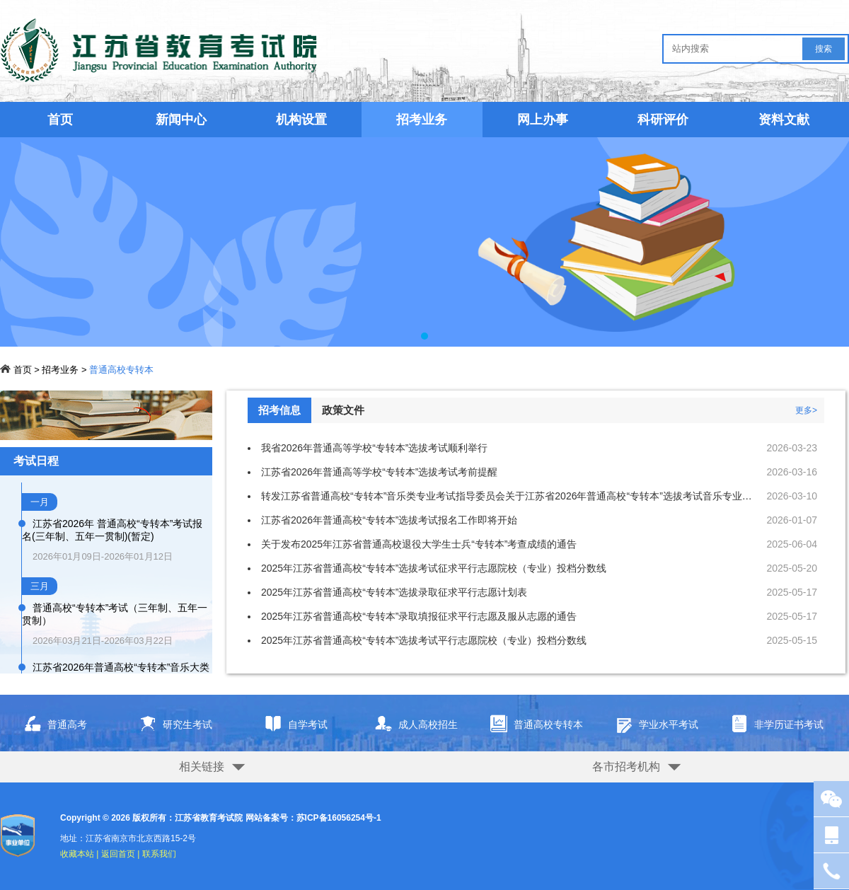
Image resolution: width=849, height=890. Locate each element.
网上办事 (542, 119)
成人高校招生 (411, 724)
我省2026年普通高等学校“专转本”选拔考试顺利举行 (374, 447)
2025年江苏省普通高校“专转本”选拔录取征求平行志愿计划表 (394, 592)
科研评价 (662, 119)
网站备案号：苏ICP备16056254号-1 (313, 818)
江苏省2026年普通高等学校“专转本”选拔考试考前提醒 (379, 472)
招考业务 (60, 369)
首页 (60, 119)
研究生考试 (170, 724)
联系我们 (159, 854)
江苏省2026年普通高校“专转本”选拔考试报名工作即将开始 (389, 520)
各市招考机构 (626, 767)
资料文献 (783, 119)
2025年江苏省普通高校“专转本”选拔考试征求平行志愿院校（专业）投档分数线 (433, 568)
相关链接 (201, 767)
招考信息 (279, 410)
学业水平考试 (651, 724)
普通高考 (50, 724)
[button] (424, 336)
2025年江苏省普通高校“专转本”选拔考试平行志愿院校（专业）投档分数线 (424, 640)
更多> (806, 410)
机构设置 (301, 119)
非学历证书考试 (773, 724)
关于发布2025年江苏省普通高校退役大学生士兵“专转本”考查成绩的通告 (419, 544)
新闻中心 (181, 119)
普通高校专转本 (121, 369)
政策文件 (343, 410)
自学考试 (290, 724)
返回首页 (118, 854)
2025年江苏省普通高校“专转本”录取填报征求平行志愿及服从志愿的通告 (419, 616)
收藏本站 (77, 854)
